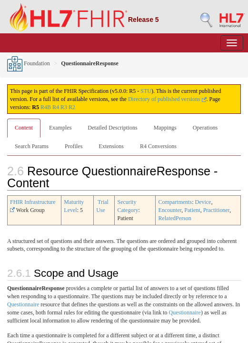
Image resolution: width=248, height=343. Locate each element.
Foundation (28, 63)
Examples (60, 127)
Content (24, 127)
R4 (55, 107)
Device (203, 202)
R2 (72, 107)
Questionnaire (23, 304)
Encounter (169, 210)
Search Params (32, 146)
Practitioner (216, 210)
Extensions (111, 146)
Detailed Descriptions (112, 127)
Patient (192, 210)
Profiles (73, 146)
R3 (63, 107)
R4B (45, 107)
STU (145, 91)
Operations (205, 127)
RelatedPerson (174, 218)
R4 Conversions (158, 146)
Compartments (175, 202)
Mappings (165, 127)
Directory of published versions (167, 99)
